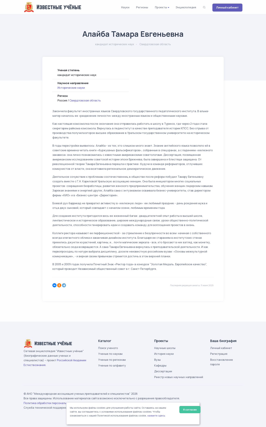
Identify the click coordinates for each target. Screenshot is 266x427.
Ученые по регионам (112, 360)
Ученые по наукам (110, 354)
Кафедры (160, 365)
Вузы (157, 360)
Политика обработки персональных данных (53, 403)
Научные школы (164, 348)
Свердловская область (85, 100)
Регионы (142, 7)
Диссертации (163, 371)
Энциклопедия (186, 7)
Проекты (161, 7)
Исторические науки (71, 88)
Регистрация (218, 354)
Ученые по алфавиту (112, 365)
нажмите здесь (156, 415)
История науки (164, 354)
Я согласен (190, 409)
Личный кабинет (227, 7)
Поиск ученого (108, 348)
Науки (125, 7)
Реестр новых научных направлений (178, 377)
